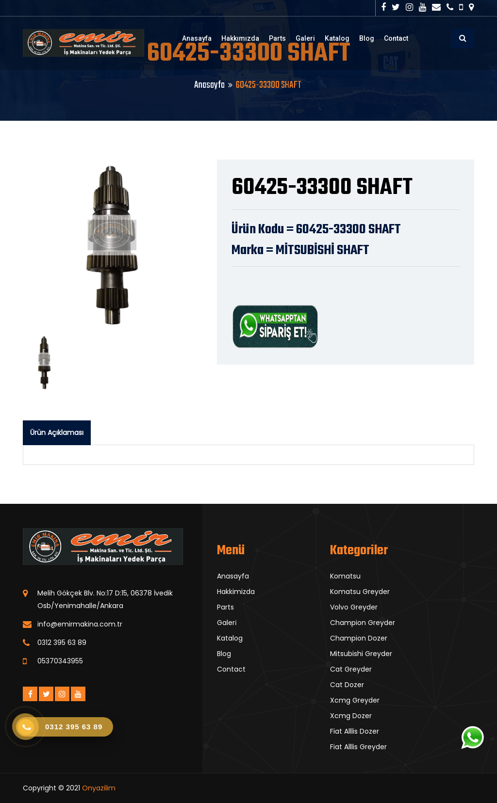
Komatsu (345, 576)
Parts (277, 38)
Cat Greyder (351, 669)
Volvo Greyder (354, 607)
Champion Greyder (362, 622)
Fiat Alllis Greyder (358, 747)
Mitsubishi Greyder (361, 653)
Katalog (337, 38)
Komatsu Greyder (360, 591)
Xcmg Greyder (355, 700)
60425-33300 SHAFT (322, 188)
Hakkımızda (240, 38)
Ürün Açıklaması (56, 432)
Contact (396, 38)
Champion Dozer (358, 638)
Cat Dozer (347, 685)
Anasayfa (197, 38)
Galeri (305, 38)
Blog (366, 38)
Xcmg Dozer (351, 716)
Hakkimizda (236, 591)
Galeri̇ (227, 622)
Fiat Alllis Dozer (354, 731)
